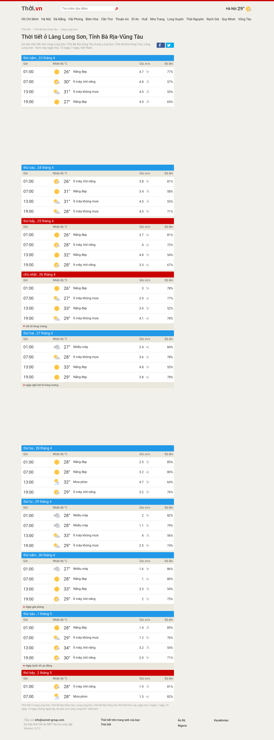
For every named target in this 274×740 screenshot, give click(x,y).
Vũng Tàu (244, 19)
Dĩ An (135, 19)
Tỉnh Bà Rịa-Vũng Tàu (46, 29)
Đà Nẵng (60, 19)
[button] (161, 45)
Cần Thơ (107, 19)
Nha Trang (157, 19)
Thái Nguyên (195, 19)
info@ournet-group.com (49, 720)
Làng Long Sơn (69, 29)
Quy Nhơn (228, 19)
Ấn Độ (181, 720)
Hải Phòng (75, 19)
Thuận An (122, 19)
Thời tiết (26, 29)
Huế (144, 19)
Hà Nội (231, 9)
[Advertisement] (97, 135)
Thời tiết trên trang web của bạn (120, 720)
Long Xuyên (175, 19)
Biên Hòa (92, 19)
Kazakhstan (221, 720)
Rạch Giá (213, 19)
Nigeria (182, 725)
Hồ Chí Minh (30, 19)
